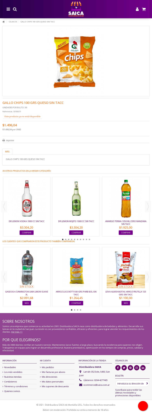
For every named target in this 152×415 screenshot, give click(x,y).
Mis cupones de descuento (55, 386)
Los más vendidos (13, 372)
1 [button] (62, 239)
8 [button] (83, 239)
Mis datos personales (53, 381)
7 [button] (80, 239)
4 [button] (71, 239)
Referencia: (7, 111)
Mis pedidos (48, 367)
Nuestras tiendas (13, 376)
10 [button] (89, 239)
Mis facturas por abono (53, 372)
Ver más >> (17, 331)
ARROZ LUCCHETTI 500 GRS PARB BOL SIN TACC (76, 293)
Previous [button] (4, 206)
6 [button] (77, 239)
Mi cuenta (45, 360)
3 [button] (68, 239)
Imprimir (10, 140)
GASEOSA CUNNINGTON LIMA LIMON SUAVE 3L (26, 293)
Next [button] (148, 206)
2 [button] (65, 239)
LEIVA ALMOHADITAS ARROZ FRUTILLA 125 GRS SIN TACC (125, 293)
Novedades (10, 367)
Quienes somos (12, 391)
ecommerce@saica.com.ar (96, 384)
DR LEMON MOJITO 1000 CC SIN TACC (76, 221)
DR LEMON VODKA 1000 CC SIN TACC (26, 221)
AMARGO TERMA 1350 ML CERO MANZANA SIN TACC (125, 222)
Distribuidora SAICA (90, 366)
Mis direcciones (49, 376)
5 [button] (74, 239)
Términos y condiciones (16, 386)
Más (7, 151)
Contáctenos (10, 381)
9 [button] (86, 239)
